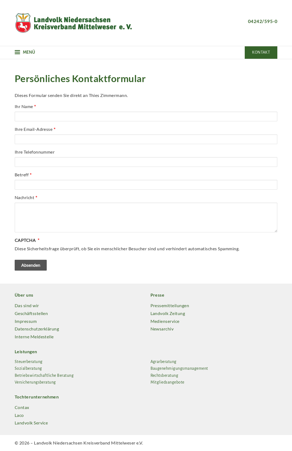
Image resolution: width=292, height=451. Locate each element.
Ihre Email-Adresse (34, 129)
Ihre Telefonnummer (35, 151)
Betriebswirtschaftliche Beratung (44, 375)
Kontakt (261, 52)
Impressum (26, 321)
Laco (19, 415)
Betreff (22, 174)
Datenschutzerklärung (37, 328)
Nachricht (24, 197)
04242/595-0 (262, 21)
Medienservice (165, 321)
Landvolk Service (31, 422)
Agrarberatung (163, 361)
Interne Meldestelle (34, 336)
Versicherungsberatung (35, 382)
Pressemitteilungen (169, 305)
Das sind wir (27, 305)
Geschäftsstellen (31, 313)
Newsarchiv (162, 328)
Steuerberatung (29, 361)
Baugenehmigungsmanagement (179, 368)
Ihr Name (24, 106)
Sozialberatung (28, 368)
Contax (22, 407)
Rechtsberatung (164, 375)
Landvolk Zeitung (167, 313)
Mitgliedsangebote (167, 382)
